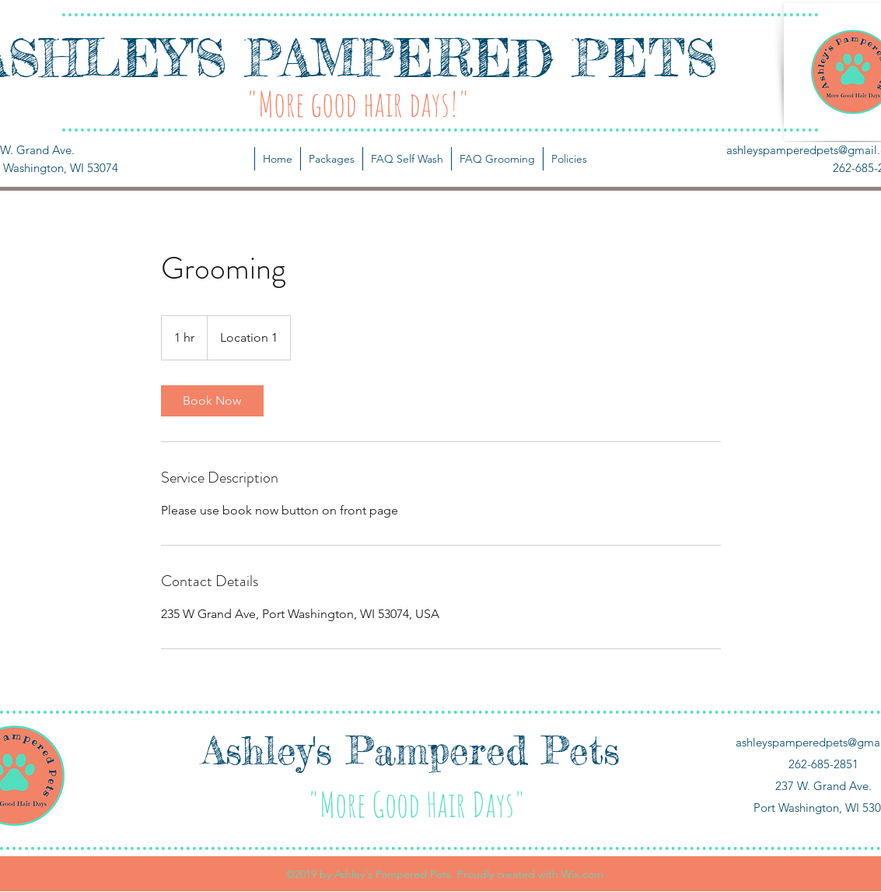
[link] (212, 400)
